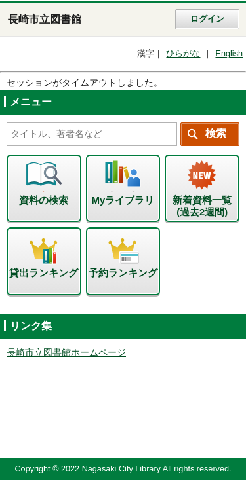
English (229, 53)
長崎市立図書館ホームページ (66, 353)
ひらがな (183, 53)
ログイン (207, 19)
